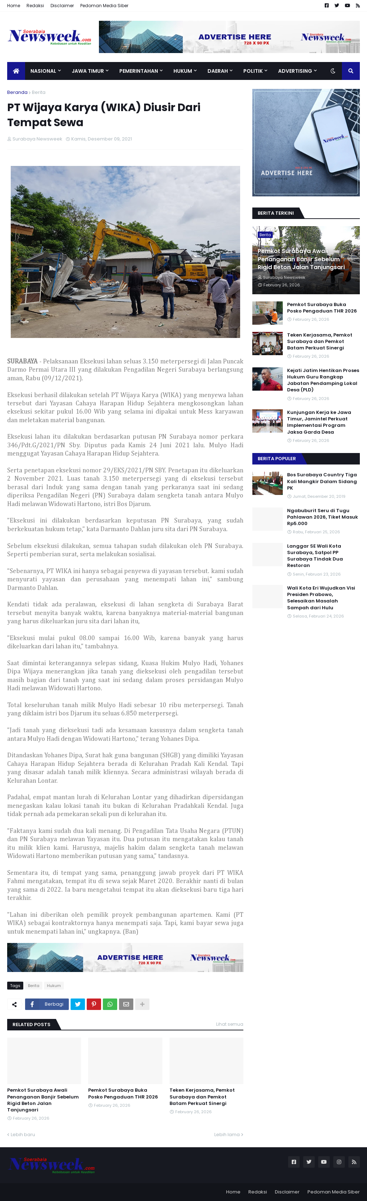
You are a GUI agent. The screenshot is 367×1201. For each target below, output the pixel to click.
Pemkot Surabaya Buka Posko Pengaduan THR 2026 (123, 1093)
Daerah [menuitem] (218, 71)
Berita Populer (277, 458)
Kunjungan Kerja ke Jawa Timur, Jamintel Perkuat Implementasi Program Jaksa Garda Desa (319, 422)
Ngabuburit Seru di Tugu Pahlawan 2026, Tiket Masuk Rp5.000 (322, 517)
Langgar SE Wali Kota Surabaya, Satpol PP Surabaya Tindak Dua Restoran (315, 556)
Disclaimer (62, 6)
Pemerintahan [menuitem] (138, 71)
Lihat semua (229, 1024)
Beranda (17, 92)
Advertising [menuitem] (295, 71)
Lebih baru (23, 1134)
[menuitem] (16, 71)
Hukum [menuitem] (182, 71)
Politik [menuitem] (253, 71)
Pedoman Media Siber (104, 6)
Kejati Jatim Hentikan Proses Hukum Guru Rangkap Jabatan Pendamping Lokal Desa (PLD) (323, 380)
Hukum (54, 985)
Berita (39, 92)
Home (13, 6)
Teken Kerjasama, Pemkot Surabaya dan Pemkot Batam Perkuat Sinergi (202, 1096)
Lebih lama (227, 1134)
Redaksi (35, 6)
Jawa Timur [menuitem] (88, 71)
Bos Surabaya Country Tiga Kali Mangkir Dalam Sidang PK (322, 481)
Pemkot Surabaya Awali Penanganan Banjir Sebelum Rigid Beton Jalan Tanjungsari (43, 1100)
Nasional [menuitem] (43, 71)
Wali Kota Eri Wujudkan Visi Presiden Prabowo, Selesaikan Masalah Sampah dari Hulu (321, 598)
